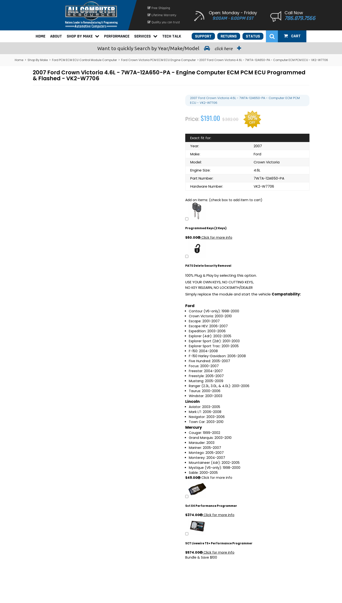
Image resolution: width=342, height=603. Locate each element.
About (56, 36)
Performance (116, 36)
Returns (229, 36)
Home (40, 36)
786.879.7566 (300, 18)
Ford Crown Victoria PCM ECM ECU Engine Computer (158, 60)
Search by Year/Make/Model (171, 48)
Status (253, 36)
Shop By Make (83, 36)
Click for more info (215, 237)
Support (203, 36)
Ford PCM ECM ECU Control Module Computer (84, 60)
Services (145, 36)
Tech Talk (171, 36)
